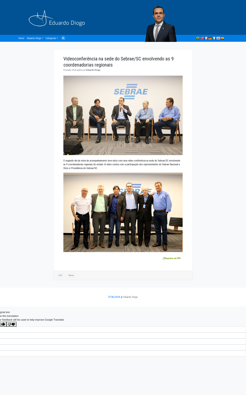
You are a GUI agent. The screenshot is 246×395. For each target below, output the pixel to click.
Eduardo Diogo (34, 38)
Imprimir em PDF (172, 258)
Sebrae (71, 275)
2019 (60, 275)
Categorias (51, 38)
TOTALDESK (114, 297)
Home (21, 38)
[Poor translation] (11, 324)
